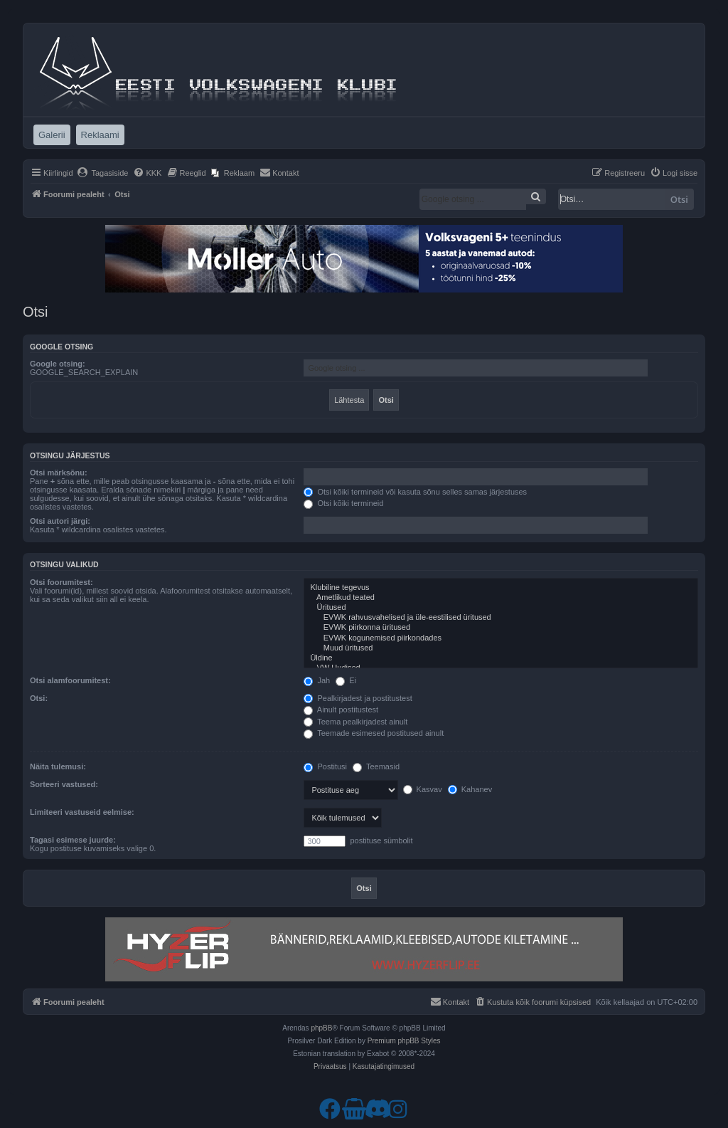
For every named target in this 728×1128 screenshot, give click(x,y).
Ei (346, 680)
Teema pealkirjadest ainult (355, 721)
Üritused (501, 608)
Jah (317, 680)
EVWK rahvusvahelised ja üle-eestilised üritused (501, 618)
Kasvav (422, 789)
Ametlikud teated (501, 598)
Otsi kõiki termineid (343, 503)
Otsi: (39, 698)
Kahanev (470, 789)
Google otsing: (57, 363)
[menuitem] (103, 172)
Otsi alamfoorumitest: (70, 680)
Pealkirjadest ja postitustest (358, 698)
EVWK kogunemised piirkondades (501, 638)
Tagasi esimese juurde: (73, 840)
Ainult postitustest (341, 709)
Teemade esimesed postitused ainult (374, 733)
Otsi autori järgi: (60, 521)
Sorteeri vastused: (64, 784)
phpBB (321, 1028)
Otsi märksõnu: (58, 472)
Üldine (501, 658)
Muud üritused (501, 648)
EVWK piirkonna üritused (501, 628)
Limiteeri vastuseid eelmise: (82, 812)
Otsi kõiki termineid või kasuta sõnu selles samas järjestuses (415, 491)
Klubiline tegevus (501, 588)
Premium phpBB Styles (404, 1041)
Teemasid (376, 766)
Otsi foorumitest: (61, 582)
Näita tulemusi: (58, 766)
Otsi (679, 199)
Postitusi (325, 766)
